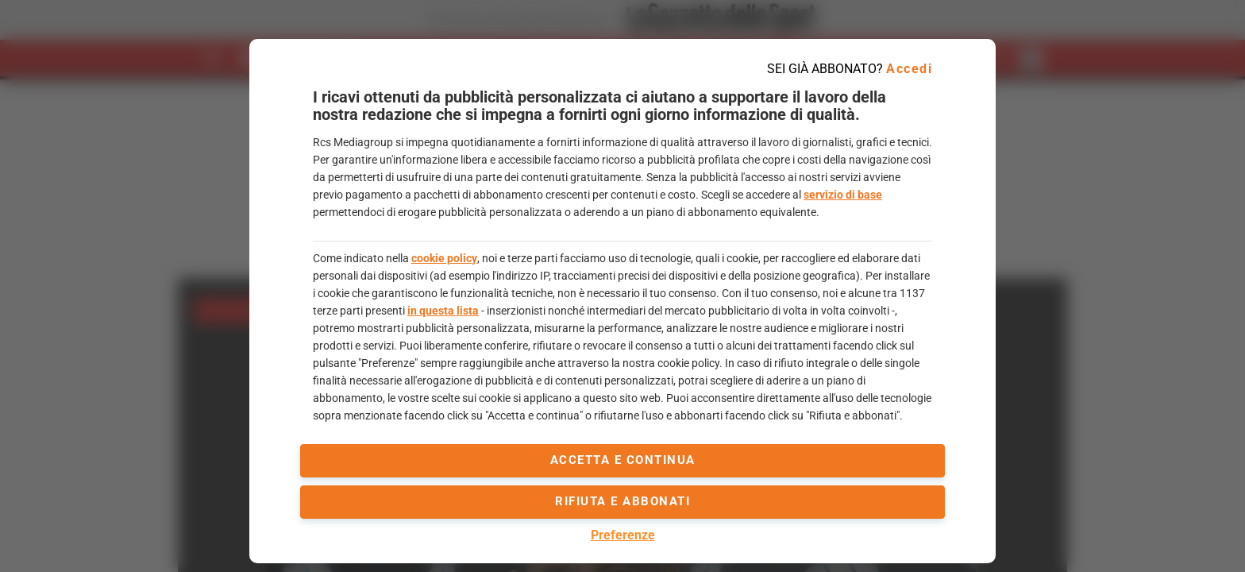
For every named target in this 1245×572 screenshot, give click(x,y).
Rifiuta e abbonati (622, 501)
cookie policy (444, 258)
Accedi (909, 68)
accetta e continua (623, 460)
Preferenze (623, 535)
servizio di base (843, 194)
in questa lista (443, 310)
